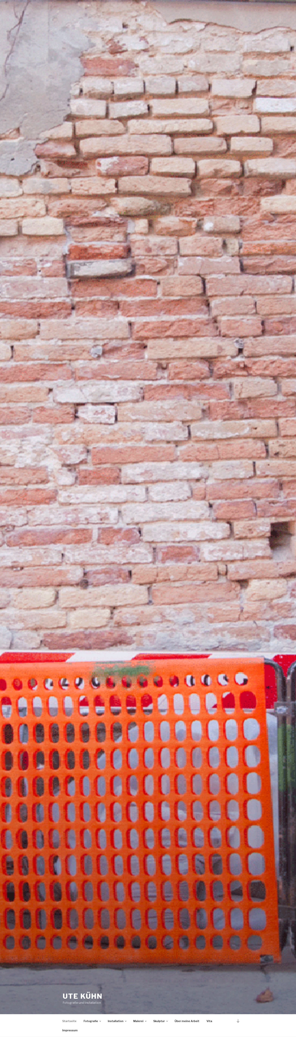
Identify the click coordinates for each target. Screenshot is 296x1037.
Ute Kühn (83, 996)
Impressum (70, 1030)
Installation (117, 1021)
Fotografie (93, 1021)
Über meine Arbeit (187, 1021)
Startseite (69, 1021)
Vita (209, 1021)
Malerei (140, 1021)
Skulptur (160, 1021)
